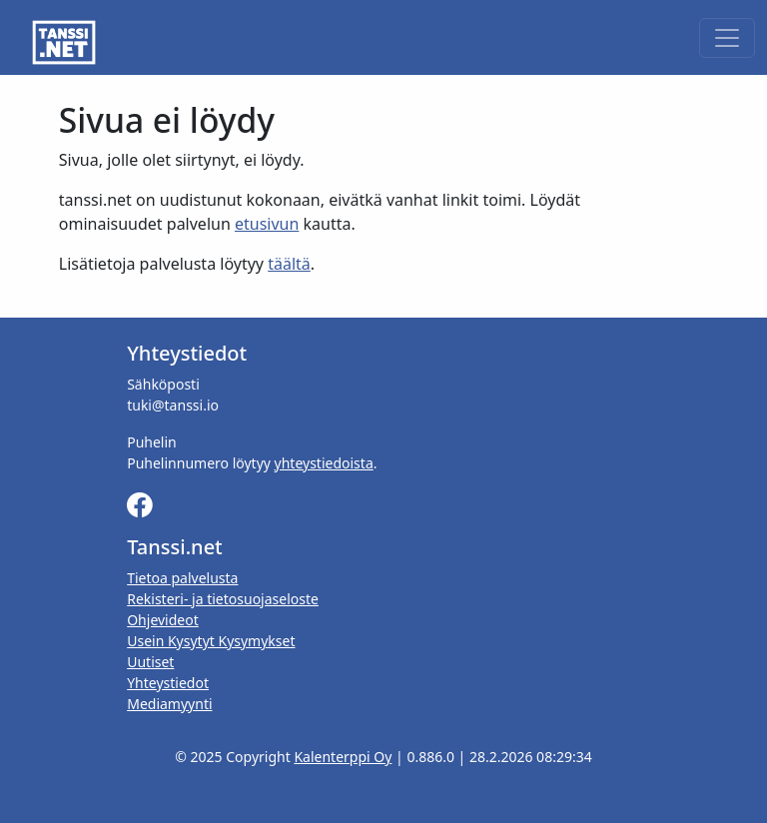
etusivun (267, 224)
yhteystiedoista (324, 462)
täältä (289, 264)
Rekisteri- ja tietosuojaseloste (223, 598)
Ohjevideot (163, 619)
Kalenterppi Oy (342, 756)
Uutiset (150, 661)
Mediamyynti (169, 703)
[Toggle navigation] (727, 38)
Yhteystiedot (168, 682)
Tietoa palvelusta (182, 577)
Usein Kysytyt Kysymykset (211, 640)
